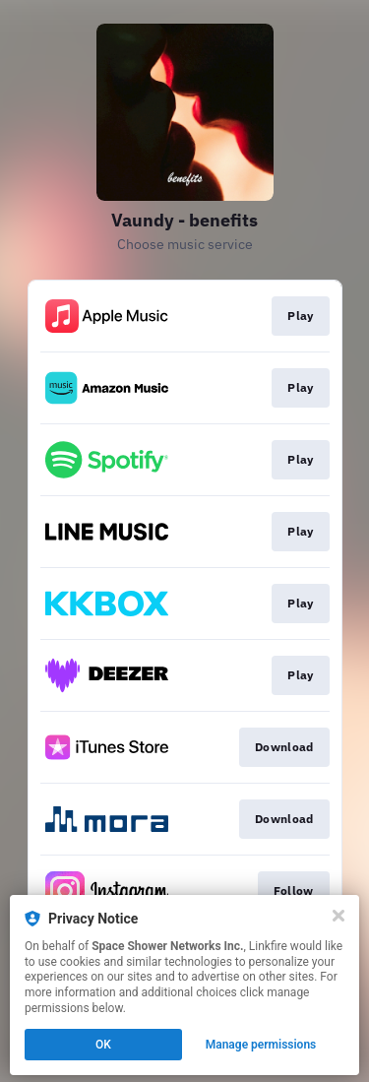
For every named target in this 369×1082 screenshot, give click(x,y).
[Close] (338, 915)
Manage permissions (261, 1044)
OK (103, 1044)
